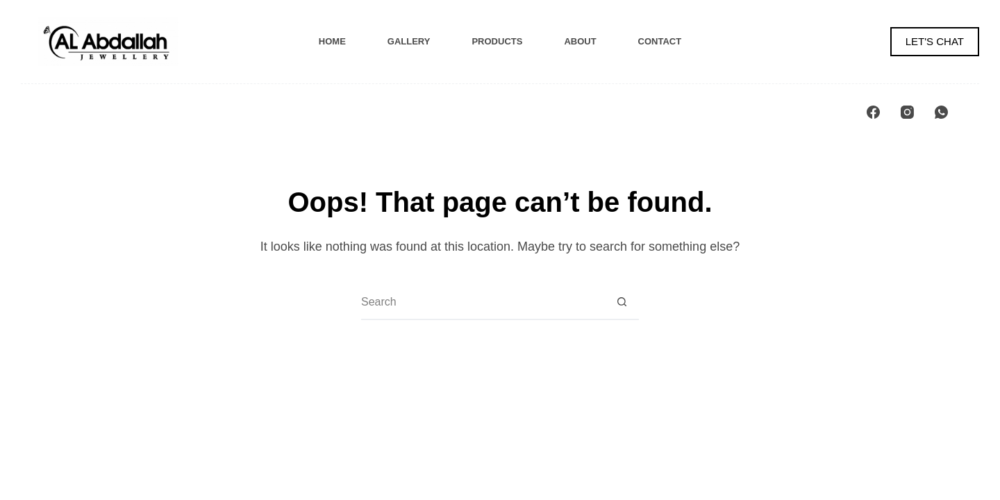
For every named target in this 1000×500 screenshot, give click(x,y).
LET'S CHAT (935, 41)
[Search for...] (482, 302)
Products (497, 41)
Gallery (409, 41)
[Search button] (621, 302)
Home (332, 41)
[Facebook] (873, 112)
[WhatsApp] (941, 112)
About (580, 41)
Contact (660, 41)
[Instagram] (907, 112)
